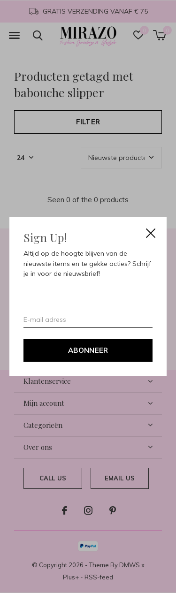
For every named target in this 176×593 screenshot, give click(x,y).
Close (151, 233)
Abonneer (88, 350)
